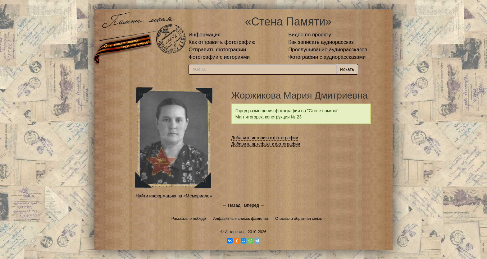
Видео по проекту (309, 35)
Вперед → (254, 205)
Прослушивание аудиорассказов (327, 50)
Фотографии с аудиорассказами (327, 57)
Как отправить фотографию (222, 42)
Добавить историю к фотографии (264, 137)
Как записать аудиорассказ (321, 42)
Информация (205, 35)
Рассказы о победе (188, 218)
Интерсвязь (235, 232)
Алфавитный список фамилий (240, 218)
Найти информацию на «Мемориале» (174, 195)
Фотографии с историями (219, 57)
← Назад (231, 205)
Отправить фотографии (217, 50)
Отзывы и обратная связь (298, 218)
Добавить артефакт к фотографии (265, 143)
